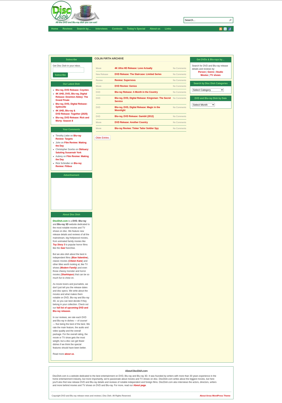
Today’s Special (136, 28)
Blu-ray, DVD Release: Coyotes (72, 90)
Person (202, 72)
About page (139, 385)
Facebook (229, 28)
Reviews (67, 28)
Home (54, 28)
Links (168, 28)
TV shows (215, 75)
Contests (117, 28)
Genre (211, 72)
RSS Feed (220, 28)
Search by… (84, 28)
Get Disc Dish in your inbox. (67, 65)
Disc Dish (141, 12)
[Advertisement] (141, 42)
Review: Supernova (125, 80)
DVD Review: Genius (126, 86)
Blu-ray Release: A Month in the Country (136, 92)
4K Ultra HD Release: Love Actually (133, 68)
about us (69, 354)
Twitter (225, 28)
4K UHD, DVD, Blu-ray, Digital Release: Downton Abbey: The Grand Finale (72, 96)
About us (155, 28)
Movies (204, 75)
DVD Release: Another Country (131, 122)
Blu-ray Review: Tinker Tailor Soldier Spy (137, 128)
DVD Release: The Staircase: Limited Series (138, 74)
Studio (219, 72)
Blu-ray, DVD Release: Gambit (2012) (134, 116)
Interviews (102, 28)
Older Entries (102, 137)
